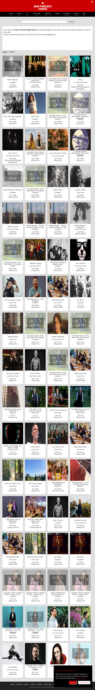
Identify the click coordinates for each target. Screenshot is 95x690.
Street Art (47, 14)
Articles (57, 14)
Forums (19, 14)
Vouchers (12, 52)
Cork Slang (66, 14)
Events (26, 684)
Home (11, 14)
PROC (53, 687)
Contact (76, 14)
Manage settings (84, 682)
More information (81, 678)
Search (71, 21)
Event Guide (36, 14)
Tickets (27, 14)
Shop (84, 14)
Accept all (72, 682)
